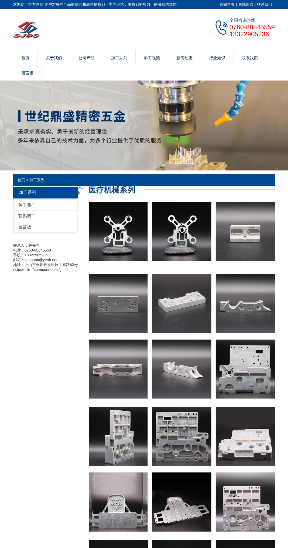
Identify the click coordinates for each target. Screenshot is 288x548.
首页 (25, 57)
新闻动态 (184, 57)
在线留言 (245, 4)
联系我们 (264, 4)
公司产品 (86, 57)
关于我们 (54, 57)
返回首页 (227, 4)
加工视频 (152, 57)
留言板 (27, 73)
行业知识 (217, 57)
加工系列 (119, 57)
